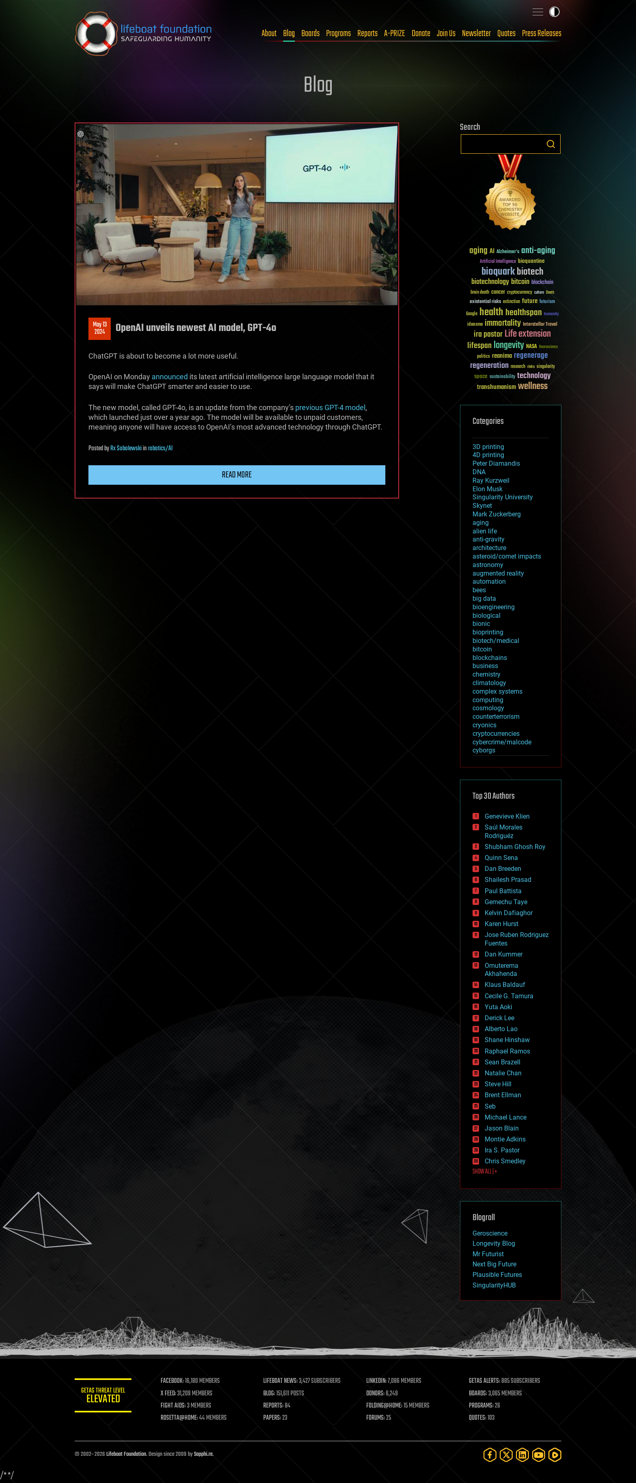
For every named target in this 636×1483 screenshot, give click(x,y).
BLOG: (269, 1393)
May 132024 (100, 328)
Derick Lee (499, 1018)
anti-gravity (489, 539)
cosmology (488, 708)
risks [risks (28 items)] (531, 366)
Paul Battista (503, 891)
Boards (310, 34)
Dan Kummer (503, 954)
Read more (237, 475)
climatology (489, 683)
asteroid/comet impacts (507, 556)
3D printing (488, 447)
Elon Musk (488, 489)
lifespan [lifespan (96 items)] (479, 345)
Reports (367, 34)
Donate (421, 34)
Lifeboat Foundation (126, 1454)
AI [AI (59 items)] (492, 252)
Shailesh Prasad (508, 879)
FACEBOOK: (172, 1381)
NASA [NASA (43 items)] (531, 347)
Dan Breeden (503, 869)
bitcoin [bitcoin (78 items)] (520, 282)
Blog (289, 34)
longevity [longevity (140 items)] (509, 345)
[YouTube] (538, 1455)
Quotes (506, 34)
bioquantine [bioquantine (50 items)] (531, 261)
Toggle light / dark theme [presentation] (554, 11)
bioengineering (494, 607)
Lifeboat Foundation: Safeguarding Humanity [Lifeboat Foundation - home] (144, 33)
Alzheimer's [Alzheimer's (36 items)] (507, 252)
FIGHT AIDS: (173, 1406)
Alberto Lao (501, 1029)
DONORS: (375, 1393)
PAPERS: (272, 1418)
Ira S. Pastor (502, 1150)
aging (481, 523)
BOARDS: (478, 1393)
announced (170, 376)
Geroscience (490, 1233)
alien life (485, 531)
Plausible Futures (497, 1275)
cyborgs (484, 750)
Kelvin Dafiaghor (509, 913)
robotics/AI (160, 448)
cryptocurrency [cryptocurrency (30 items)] (519, 292)
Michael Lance (505, 1117)
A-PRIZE (394, 34)
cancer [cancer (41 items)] (498, 292)
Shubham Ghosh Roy (515, 847)
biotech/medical (496, 641)
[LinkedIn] (522, 1455)
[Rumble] (554, 1455)
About (269, 34)
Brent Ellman (503, 1095)
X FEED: (168, 1393)
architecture (489, 548)
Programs (338, 34)
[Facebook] (489, 1455)
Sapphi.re (203, 1454)
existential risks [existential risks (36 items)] (485, 302)
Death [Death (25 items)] (550, 292)
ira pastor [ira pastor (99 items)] (488, 334)
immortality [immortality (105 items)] (503, 323)
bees (479, 590)
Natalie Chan (503, 1073)
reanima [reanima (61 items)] (502, 356)
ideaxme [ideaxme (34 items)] (475, 325)
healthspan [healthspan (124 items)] (523, 313)
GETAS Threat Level (103, 1397)
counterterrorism (496, 716)
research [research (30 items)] (518, 367)
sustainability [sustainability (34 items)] (502, 377)
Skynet (482, 505)
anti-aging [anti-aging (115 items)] (538, 251)
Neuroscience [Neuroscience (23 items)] (548, 347)
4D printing (488, 455)
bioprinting (488, 632)
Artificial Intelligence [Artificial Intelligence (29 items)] (498, 261)
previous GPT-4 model (330, 407)
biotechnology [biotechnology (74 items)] (490, 282)
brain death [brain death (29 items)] (480, 292)
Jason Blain (502, 1128)
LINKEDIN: (376, 1381)
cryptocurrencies (496, 733)
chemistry (487, 674)
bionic (481, 624)
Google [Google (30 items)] (471, 314)
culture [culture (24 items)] (539, 292)
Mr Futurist (488, 1254)
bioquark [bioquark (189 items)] (498, 272)
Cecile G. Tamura (509, 996)
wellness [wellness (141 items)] (533, 386)
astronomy (488, 565)
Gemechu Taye (506, 902)
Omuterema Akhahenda (501, 970)
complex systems (497, 691)
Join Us (446, 34)
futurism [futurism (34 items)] (547, 302)
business (485, 666)
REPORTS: (273, 1406)
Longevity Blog (494, 1243)
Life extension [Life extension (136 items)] (528, 334)
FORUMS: (375, 1418)
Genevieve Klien (507, 816)
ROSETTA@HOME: (179, 1418)
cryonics (484, 725)
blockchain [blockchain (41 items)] (542, 282)
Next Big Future (494, 1264)
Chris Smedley (505, 1161)
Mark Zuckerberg (497, 514)
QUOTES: (477, 1418)
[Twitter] (506, 1455)
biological (487, 615)
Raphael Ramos (507, 1051)
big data (484, 598)
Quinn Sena (501, 858)
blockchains (490, 658)
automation (489, 581)
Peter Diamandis (496, 463)
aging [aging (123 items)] (478, 251)
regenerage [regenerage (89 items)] (531, 355)
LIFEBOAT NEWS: (280, 1381)
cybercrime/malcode (502, 742)
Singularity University (503, 497)
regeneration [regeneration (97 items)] (489, 365)
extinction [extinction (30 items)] (511, 302)
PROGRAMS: (481, 1406)
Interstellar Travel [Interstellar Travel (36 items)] (540, 325)
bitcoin (482, 649)
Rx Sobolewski (126, 448)
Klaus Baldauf (505, 985)
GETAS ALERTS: (484, 1381)
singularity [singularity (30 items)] (546, 367)
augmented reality (498, 573)
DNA (479, 472)
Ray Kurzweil (491, 480)
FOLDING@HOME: (384, 1406)
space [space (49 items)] (481, 376)
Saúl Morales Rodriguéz (503, 831)
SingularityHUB (494, 1285)
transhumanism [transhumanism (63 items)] (496, 387)
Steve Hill (498, 1084)
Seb (490, 1106)
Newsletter (476, 34)
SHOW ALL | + (485, 1172)
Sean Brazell (502, 1062)
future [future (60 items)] (529, 301)
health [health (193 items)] (491, 312)
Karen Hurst (501, 924)
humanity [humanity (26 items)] (551, 314)
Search (551, 144)
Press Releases (541, 34)
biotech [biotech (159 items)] (530, 272)
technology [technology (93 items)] (534, 376)
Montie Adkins (505, 1139)
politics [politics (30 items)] (483, 356)
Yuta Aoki (498, 1007)
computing (488, 700)
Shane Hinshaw (507, 1040)
